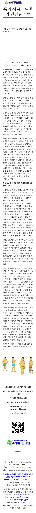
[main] (18, 12)
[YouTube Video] (18, 47)
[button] (2, 2)
